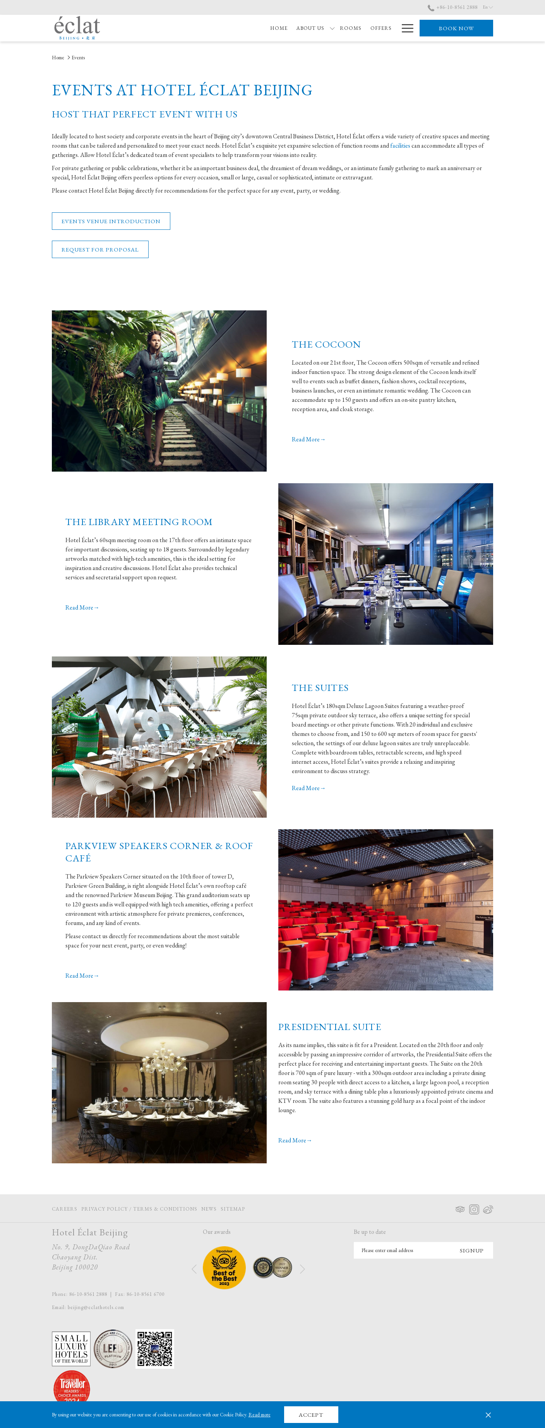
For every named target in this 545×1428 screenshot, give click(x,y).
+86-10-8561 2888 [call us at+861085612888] (453, 7)
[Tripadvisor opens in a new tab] (460, 1207)
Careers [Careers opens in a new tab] (64, 1210)
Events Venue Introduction (111, 221)
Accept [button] (311, 1414)
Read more (260, 1414)
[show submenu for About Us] (286, 28)
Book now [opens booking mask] (456, 28)
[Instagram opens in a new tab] (474, 1207)
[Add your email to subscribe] (402, 1250)
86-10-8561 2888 (88, 1294)
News (209, 1209)
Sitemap (233, 1209)
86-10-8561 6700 (146, 1294)
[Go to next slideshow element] (302, 1269)
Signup (472, 1250)
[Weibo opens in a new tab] (488, 1207)
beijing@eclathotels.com (96, 1307)
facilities (400, 145)
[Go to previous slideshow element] (194, 1269)
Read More (306, 439)
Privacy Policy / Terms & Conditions (139, 1209)
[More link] (404, 28)
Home (58, 57)
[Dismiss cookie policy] (488, 1415)
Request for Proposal (100, 249)
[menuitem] (233, 28)
